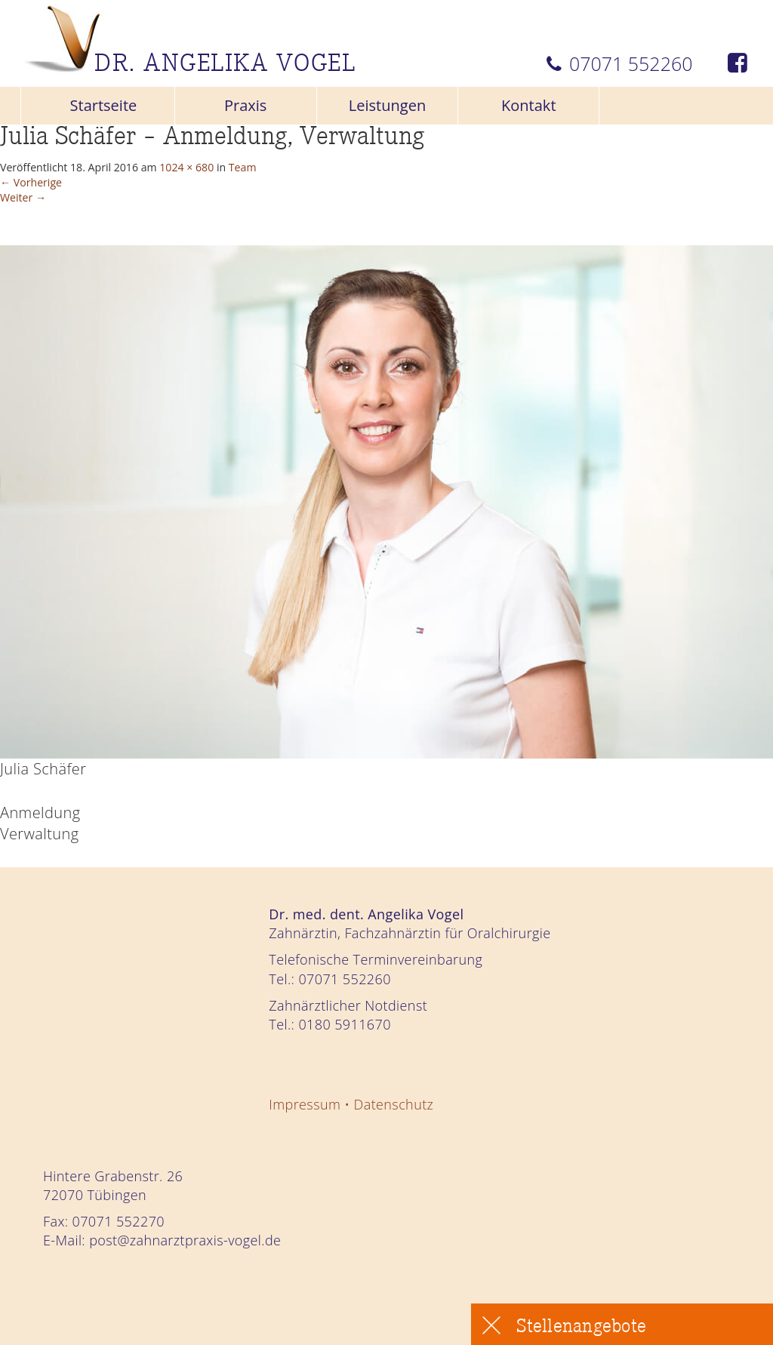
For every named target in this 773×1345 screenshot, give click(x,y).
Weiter (34, 213)
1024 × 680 (276, 170)
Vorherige (45, 191)
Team (358, 170)
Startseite (104, 105)
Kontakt (528, 105)
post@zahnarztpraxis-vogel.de (185, 1240)
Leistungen (387, 105)
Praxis (245, 105)
